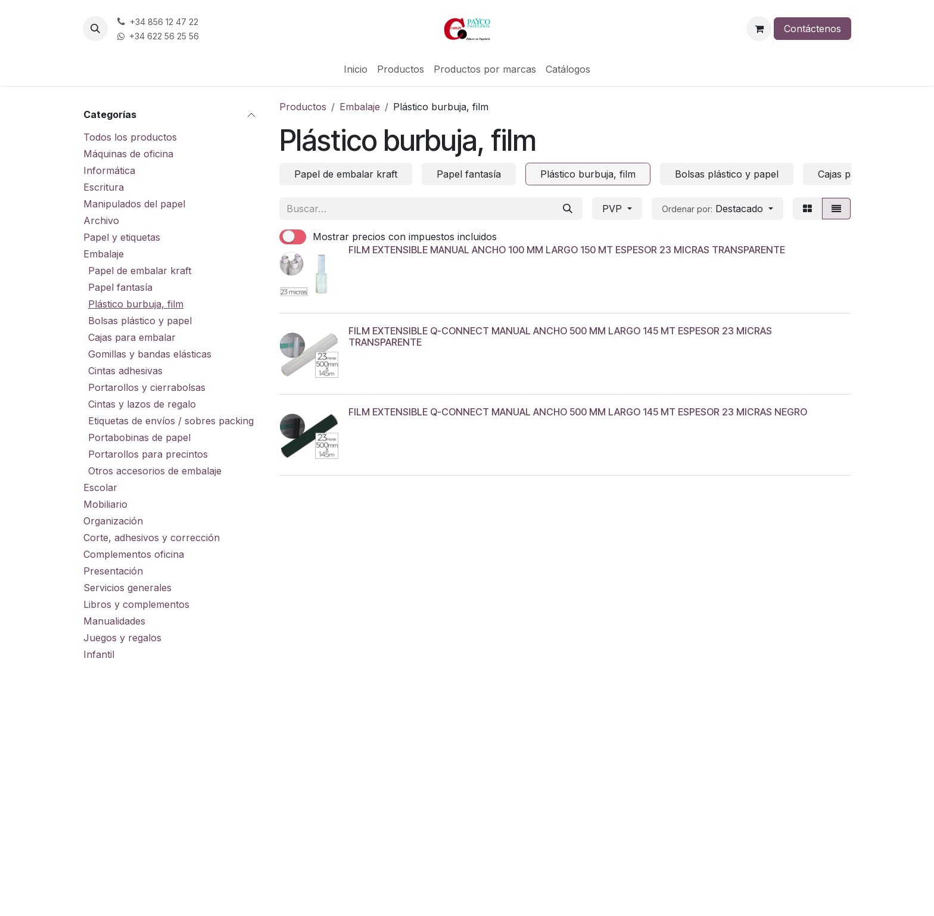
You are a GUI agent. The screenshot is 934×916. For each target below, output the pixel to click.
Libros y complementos (136, 604)
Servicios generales (127, 588)
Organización (113, 521)
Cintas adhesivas (125, 371)
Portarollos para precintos (148, 454)
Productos (302, 107)
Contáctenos (812, 29)
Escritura (103, 187)
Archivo (101, 220)
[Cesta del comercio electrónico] (758, 28)
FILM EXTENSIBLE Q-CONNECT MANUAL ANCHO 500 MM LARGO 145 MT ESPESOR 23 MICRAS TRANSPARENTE (560, 336)
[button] (95, 28)
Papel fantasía (120, 287)
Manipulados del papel (134, 204)
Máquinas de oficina (128, 154)
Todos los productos (130, 137)
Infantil (98, 654)
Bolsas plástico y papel (140, 321)
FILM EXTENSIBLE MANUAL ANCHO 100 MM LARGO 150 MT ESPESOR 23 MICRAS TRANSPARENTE (566, 250)
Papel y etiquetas (121, 237)
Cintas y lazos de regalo (142, 404)
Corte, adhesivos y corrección (151, 538)
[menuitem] (355, 69)
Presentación (113, 571)
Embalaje (103, 254)
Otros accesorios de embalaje (155, 471)
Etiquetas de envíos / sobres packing (171, 421)
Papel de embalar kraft (139, 271)
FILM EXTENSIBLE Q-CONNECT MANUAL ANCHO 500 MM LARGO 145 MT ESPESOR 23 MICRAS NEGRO (577, 412)
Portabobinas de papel (139, 437)
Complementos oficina (133, 554)
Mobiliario (105, 504)
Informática (109, 170)
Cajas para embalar (132, 337)
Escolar (100, 487)
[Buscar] (568, 208)
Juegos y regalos (122, 638)
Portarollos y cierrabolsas (147, 387)
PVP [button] (613, 209)
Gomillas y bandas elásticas (149, 354)
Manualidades (114, 621)
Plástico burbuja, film (135, 304)
